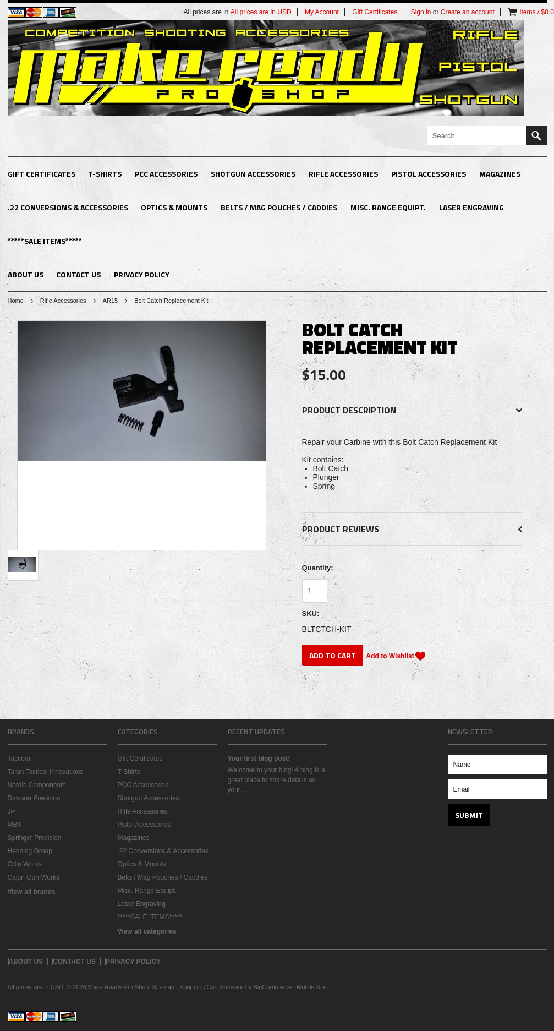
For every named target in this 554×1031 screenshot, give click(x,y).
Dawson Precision (34, 798)
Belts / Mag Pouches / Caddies (279, 207)
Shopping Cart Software (211, 987)
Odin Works (25, 864)
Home (16, 300)
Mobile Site (311, 987)
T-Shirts (105, 173)
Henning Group (30, 851)
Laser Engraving (471, 207)
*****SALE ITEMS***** (45, 241)
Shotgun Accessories (253, 173)
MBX (15, 824)
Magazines (499, 173)
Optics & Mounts (174, 207)
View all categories (147, 931)
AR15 (110, 300)
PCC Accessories (166, 173)
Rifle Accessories (343, 173)
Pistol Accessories (428, 173)
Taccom (19, 758)
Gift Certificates (41, 173)
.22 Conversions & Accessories (68, 207)
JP (11, 811)
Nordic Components (37, 785)
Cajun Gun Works (33, 877)
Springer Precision (35, 838)
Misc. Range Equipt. (388, 207)
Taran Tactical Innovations (46, 772)
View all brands (32, 892)
